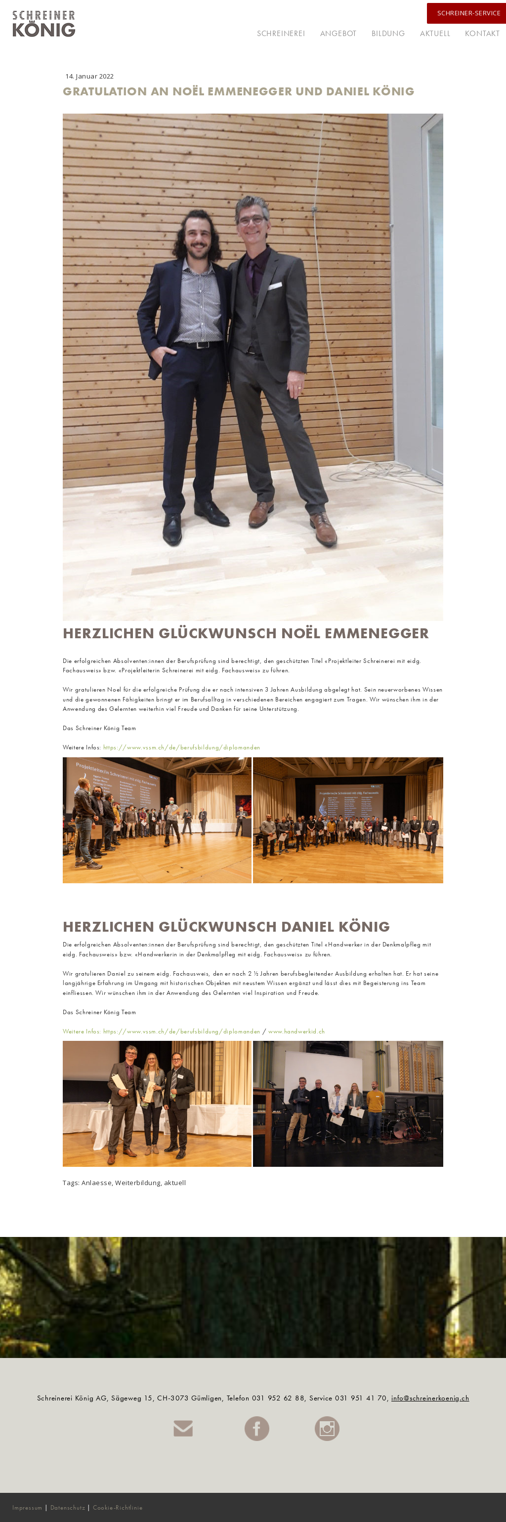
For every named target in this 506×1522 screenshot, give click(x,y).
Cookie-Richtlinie (118, 1507)
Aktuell (435, 33)
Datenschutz (67, 1507)
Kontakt (482, 33)
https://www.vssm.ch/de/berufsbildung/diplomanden (181, 747)
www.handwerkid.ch (296, 1031)
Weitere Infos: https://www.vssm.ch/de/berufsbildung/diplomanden (161, 1031)
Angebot (338, 33)
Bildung (388, 33)
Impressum (27, 1507)
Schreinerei (281, 33)
